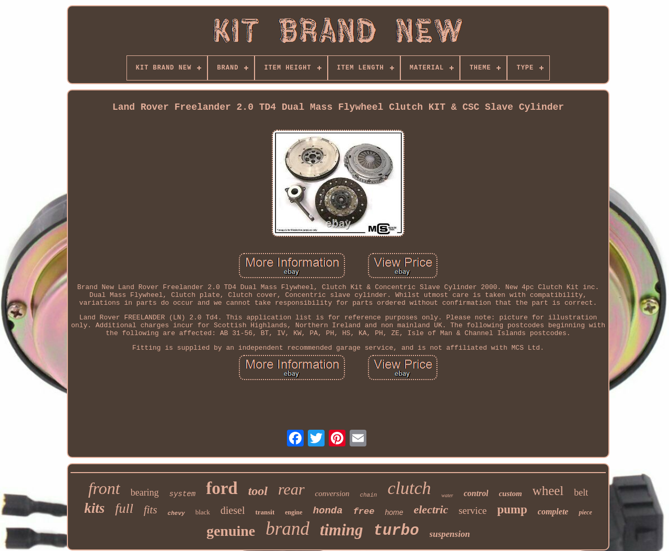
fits (150, 509)
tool (258, 491)
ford (222, 488)
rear (291, 489)
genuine (230, 531)
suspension (450, 534)
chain (368, 495)
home (394, 512)
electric (430, 509)
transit (264, 512)
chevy (176, 513)
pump (512, 509)
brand (287, 529)
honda (328, 510)
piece (585, 512)
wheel (548, 491)
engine (293, 512)
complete (553, 511)
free (364, 511)
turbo (396, 530)
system (182, 494)
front (104, 488)
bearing (145, 492)
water (447, 495)
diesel (233, 510)
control (476, 493)
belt (581, 492)
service (472, 510)
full (124, 508)
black (202, 512)
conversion (332, 493)
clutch (409, 488)
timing (341, 530)
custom (510, 493)
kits (94, 508)
